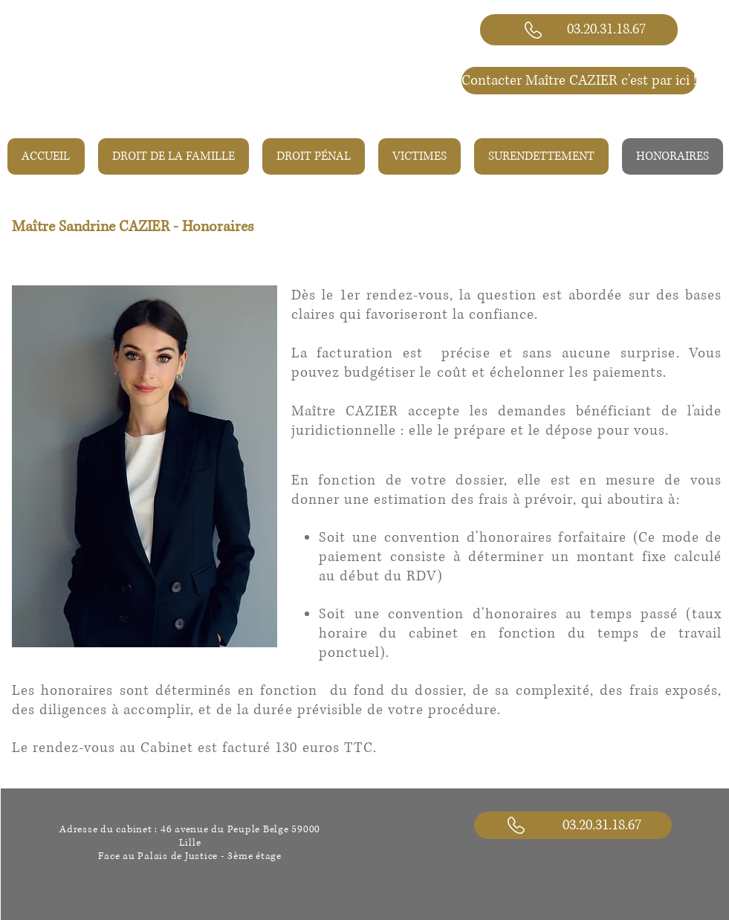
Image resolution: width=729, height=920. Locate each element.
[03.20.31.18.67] (579, 29)
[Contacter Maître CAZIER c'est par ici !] (578, 80)
